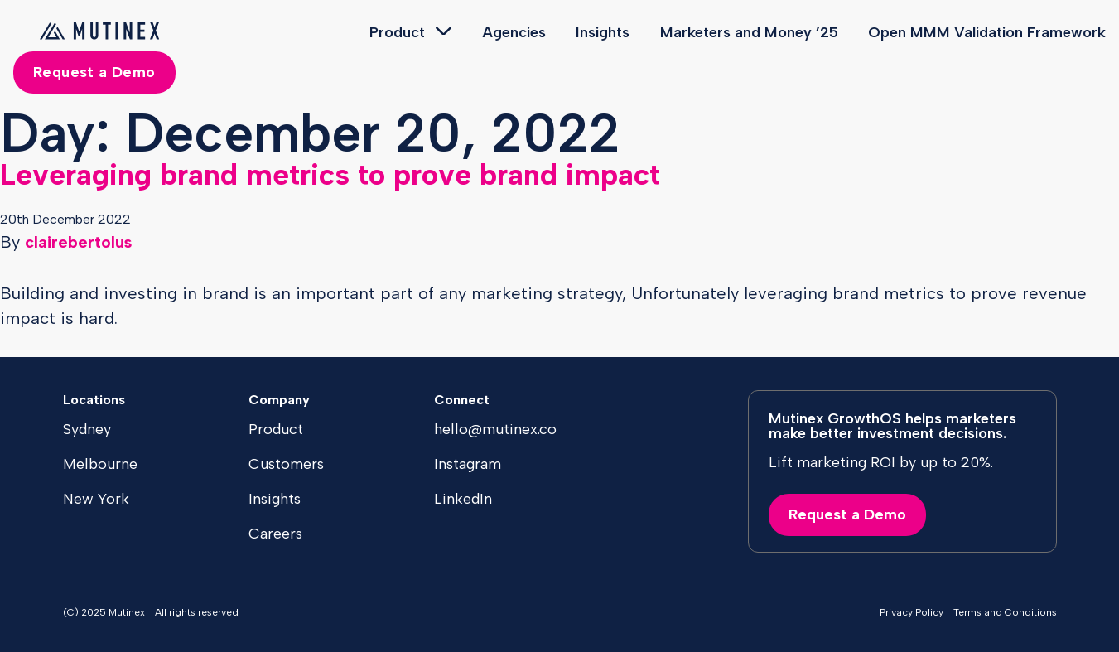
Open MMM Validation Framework (987, 32)
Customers (286, 464)
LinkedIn (463, 499)
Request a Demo (94, 72)
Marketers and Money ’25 (749, 32)
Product (397, 32)
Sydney (87, 429)
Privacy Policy (911, 612)
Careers (275, 533)
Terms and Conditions (1005, 612)
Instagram (467, 464)
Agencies (514, 32)
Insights (602, 32)
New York (96, 499)
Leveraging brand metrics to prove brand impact (330, 174)
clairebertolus (78, 242)
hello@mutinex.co (495, 429)
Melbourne (100, 464)
